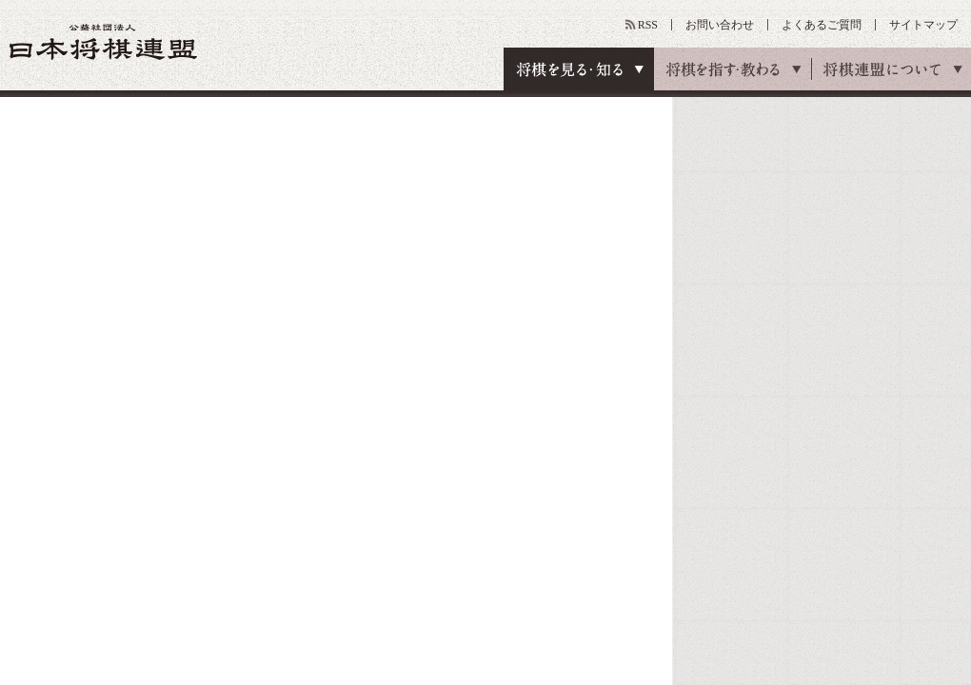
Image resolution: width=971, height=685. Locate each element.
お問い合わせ (719, 24)
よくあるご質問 (822, 24)
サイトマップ (923, 24)
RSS (648, 24)
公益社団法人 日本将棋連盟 (104, 41)
